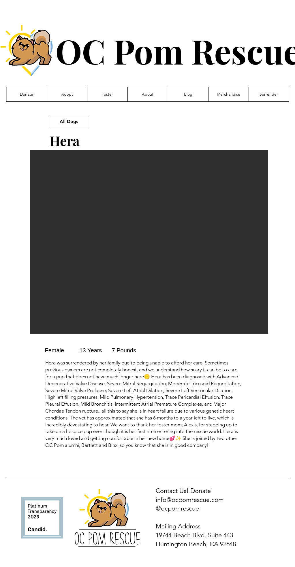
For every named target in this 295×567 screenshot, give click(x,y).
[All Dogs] (69, 121)
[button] (149, 242)
